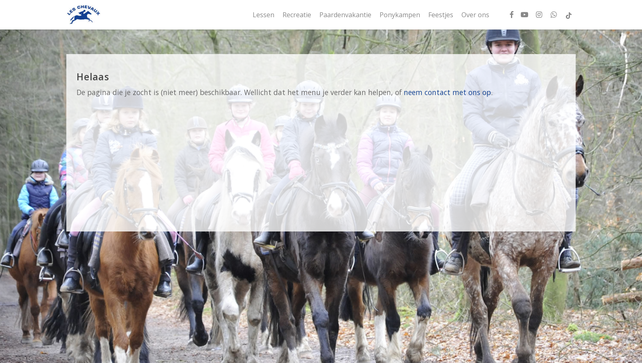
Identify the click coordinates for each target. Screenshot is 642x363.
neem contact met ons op (447, 92)
